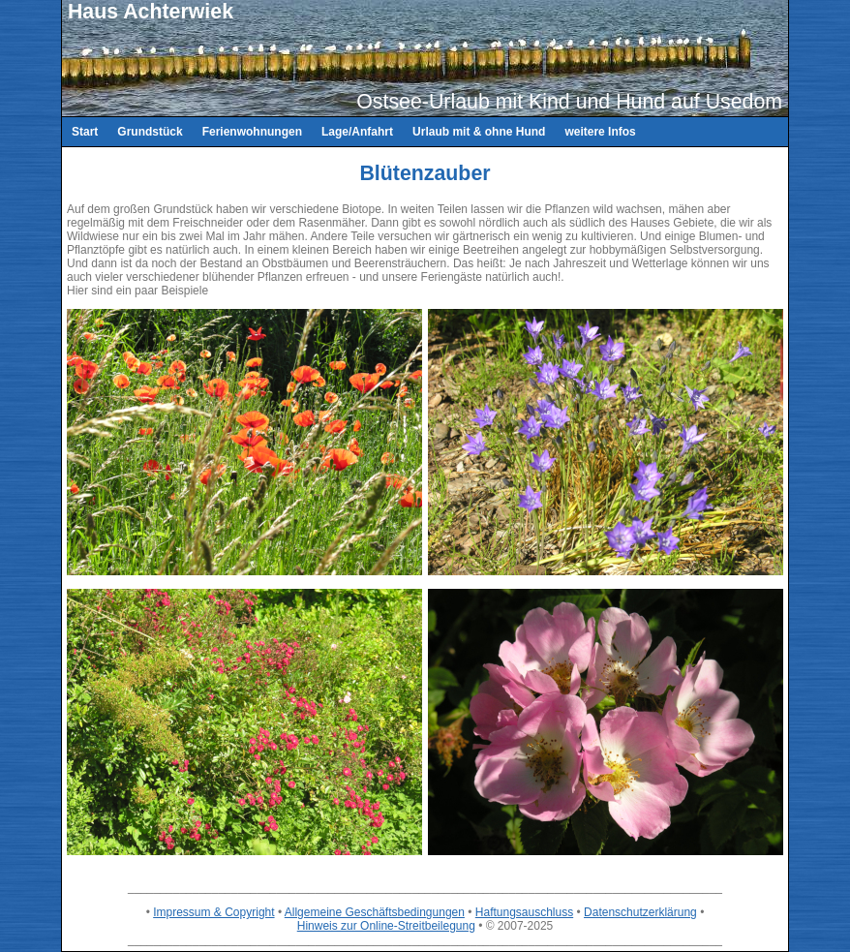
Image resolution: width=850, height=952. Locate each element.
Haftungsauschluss (524, 912)
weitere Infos (599, 131)
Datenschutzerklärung (640, 912)
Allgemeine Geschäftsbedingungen (375, 912)
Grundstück (149, 131)
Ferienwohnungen (252, 131)
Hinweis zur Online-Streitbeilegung (386, 926)
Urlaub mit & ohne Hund (478, 131)
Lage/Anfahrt (357, 131)
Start (85, 131)
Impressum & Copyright (213, 912)
